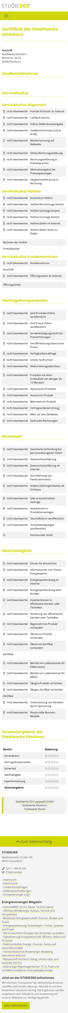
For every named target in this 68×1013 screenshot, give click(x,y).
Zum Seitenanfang (34, 841)
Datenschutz (10, 883)
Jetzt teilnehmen (15, 1005)
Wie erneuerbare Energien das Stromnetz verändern (33, 933)
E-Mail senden (14, 872)
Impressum (9, 879)
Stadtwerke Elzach (34, 809)
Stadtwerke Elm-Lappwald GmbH (35, 801)
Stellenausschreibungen (17, 891)
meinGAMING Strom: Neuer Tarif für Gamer (28, 907)
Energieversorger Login (16, 894)
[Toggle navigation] (6, 16)
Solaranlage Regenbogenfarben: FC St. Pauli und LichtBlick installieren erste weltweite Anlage (30, 968)
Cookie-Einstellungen (15, 887)
